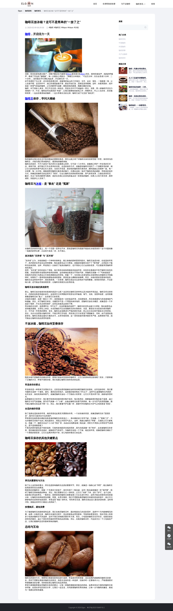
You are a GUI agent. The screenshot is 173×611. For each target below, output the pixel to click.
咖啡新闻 (28, 11)
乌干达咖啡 (125, 4)
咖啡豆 (29, 98)
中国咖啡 (122, 43)
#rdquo (70, 27)
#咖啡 (51, 27)
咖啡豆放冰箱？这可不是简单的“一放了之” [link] (59, 11)
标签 (153, 4)
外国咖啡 (122, 47)
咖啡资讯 (37, 11)
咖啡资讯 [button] (141, 4)
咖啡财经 (122, 58)
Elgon (20, 11)
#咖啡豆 (57, 27)
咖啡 (27, 34)
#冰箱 (76, 27)
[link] (20, 11)
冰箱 (38, 183)
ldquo (69, 74)
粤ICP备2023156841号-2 (95, 607)
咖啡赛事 (122, 50)
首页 (95, 4)
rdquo (82, 74)
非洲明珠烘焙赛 (109, 4)
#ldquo (64, 27)
